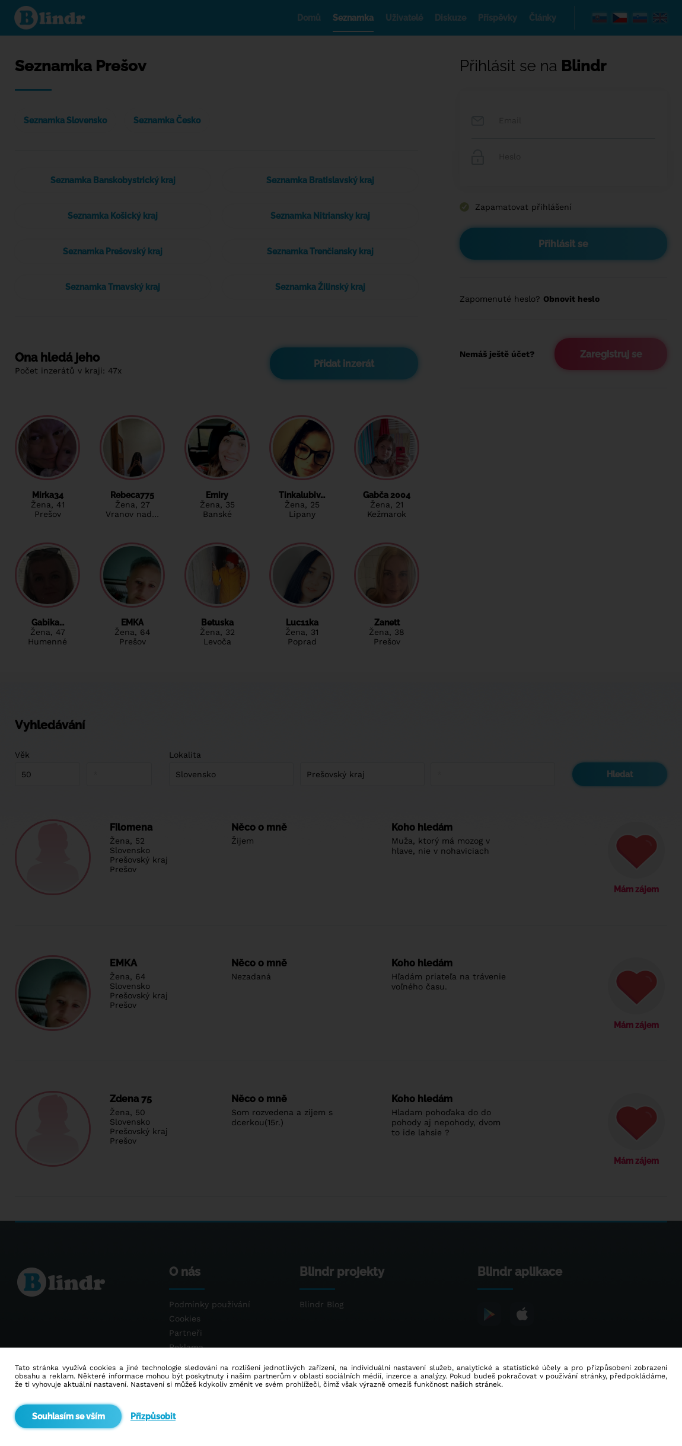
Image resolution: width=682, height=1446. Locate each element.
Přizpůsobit (153, 1416)
